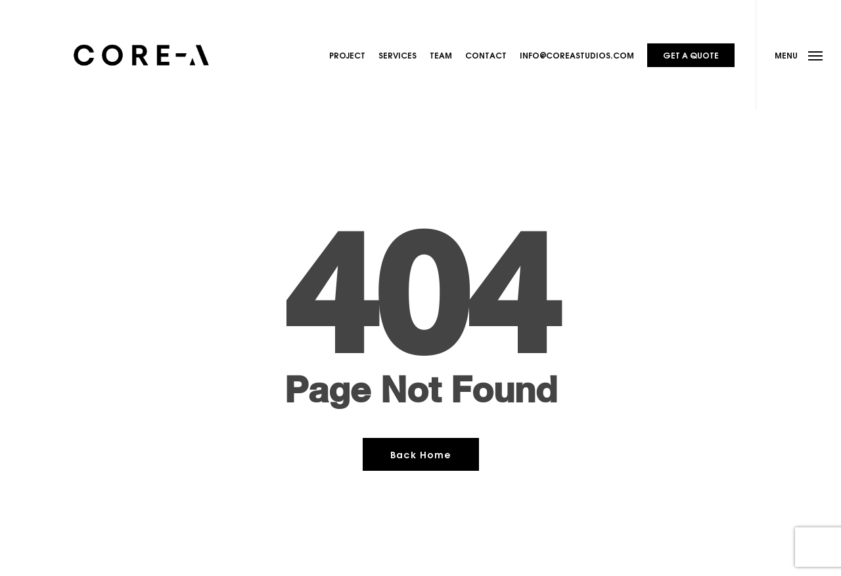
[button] (798, 55)
